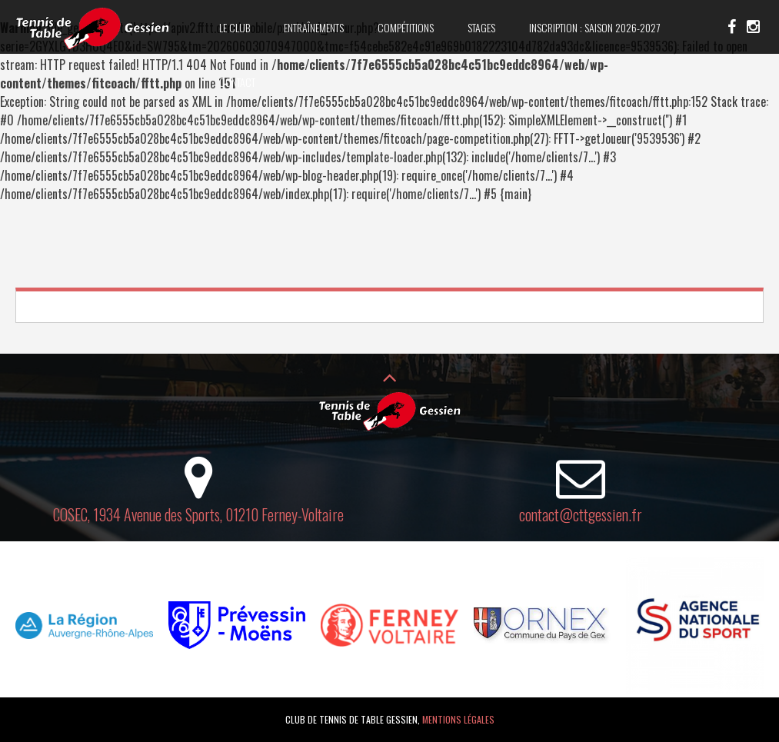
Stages (481, 27)
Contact (237, 82)
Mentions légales (458, 719)
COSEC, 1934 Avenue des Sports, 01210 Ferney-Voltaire (198, 514)
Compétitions (406, 27)
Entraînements (314, 27)
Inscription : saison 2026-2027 (594, 27)
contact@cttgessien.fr (580, 514)
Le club (234, 27)
